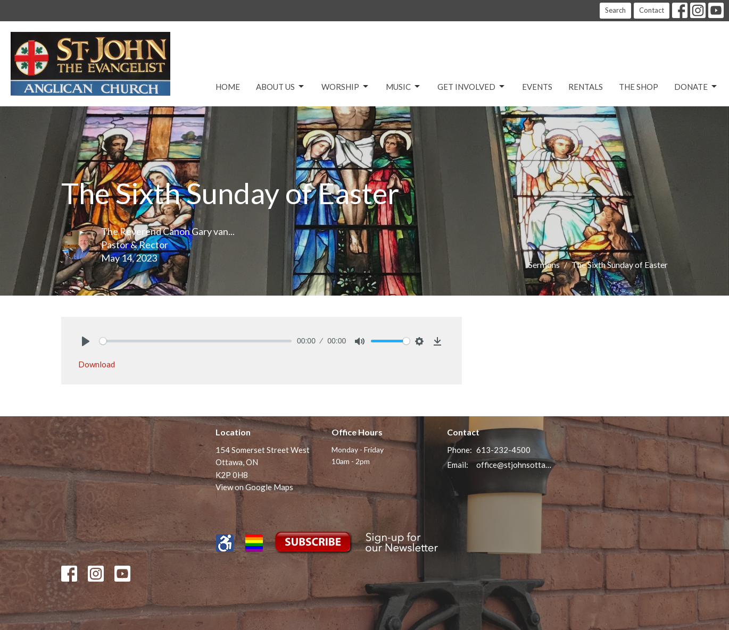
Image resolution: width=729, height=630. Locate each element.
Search (615, 10)
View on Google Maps (254, 487)
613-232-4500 (503, 450)
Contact (651, 10)
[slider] (196, 341)
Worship (345, 86)
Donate (696, 86)
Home (228, 86)
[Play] (85, 341)
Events (537, 86)
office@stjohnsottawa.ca (514, 464)
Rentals (585, 86)
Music (403, 86)
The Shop (638, 86)
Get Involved (471, 86)
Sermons (544, 264)
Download (96, 364)
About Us (280, 86)
